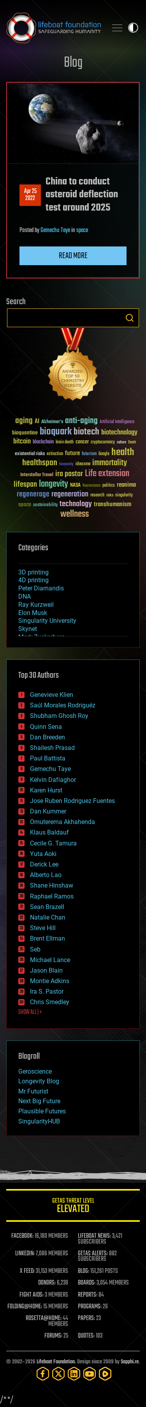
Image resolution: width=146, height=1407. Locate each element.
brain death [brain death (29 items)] (65, 442)
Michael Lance (50, 960)
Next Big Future (39, 1101)
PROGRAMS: (90, 1307)
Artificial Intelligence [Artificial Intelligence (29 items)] (117, 422)
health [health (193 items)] (122, 452)
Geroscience (35, 1071)
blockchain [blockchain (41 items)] (43, 442)
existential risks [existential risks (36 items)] (30, 454)
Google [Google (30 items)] (104, 454)
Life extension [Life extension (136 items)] (107, 474)
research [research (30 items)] (97, 495)
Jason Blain (46, 970)
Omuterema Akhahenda (62, 822)
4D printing (33, 580)
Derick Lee (44, 864)
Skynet (27, 629)
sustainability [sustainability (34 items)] (45, 505)
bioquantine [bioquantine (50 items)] (25, 432)
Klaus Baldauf (49, 832)
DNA (24, 596)
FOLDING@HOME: (24, 1307)
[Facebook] (43, 1373)
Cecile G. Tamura (53, 843)
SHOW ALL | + (30, 1012)
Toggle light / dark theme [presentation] (133, 28)
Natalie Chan (47, 917)
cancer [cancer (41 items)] (82, 442)
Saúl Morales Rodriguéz (62, 705)
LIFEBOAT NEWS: (94, 1236)
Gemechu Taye (55, 230)
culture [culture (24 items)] (121, 442)
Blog (73, 63)
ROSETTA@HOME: (44, 1318)
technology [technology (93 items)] (76, 504)
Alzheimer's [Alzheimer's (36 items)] (52, 422)
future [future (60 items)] (72, 453)
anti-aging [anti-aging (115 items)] (81, 421)
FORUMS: (53, 1336)
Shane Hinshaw (51, 885)
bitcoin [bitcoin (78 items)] (22, 442)
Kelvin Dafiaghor (53, 779)
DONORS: (47, 1283)
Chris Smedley (49, 1002)
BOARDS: (86, 1283)
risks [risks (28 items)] (109, 495)
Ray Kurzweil (36, 604)
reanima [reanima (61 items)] (126, 485)
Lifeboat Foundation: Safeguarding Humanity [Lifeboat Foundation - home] (53, 27)
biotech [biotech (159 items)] (86, 432)
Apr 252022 (30, 195)
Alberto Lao (46, 875)
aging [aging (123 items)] (24, 421)
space (82, 230)
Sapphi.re (130, 1361)
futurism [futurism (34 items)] (89, 454)
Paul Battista (47, 758)
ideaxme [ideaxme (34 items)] (83, 464)
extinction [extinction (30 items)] (55, 454)
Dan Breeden (47, 737)
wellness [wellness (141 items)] (74, 514)
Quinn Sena (46, 726)
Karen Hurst (46, 790)
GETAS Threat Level (73, 1206)
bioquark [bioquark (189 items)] (56, 432)
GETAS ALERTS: (93, 1254)
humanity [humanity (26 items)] (66, 464)
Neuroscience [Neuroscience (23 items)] (91, 486)
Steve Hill (43, 928)
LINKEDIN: (25, 1254)
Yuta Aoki (43, 854)
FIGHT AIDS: (31, 1295)
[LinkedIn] (74, 1373)
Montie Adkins (49, 981)
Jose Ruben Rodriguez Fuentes (72, 801)
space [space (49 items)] (24, 504)
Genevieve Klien (51, 694)
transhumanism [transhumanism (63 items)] (112, 504)
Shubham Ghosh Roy (59, 715)
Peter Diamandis (41, 588)
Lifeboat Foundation (56, 1361)
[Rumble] (105, 1373)
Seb (35, 949)
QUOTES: (86, 1336)
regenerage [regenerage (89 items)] (33, 494)
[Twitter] (58, 1373)
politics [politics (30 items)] (108, 485)
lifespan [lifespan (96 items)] (25, 484)
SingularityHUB (39, 1121)
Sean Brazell (47, 907)
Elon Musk (32, 613)
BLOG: (83, 1271)
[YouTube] (89, 1373)
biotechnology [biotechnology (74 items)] (119, 433)
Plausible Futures (42, 1111)
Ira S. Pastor (46, 991)
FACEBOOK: (22, 1236)
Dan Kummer (48, 811)
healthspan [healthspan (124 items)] (39, 463)
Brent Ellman (47, 938)
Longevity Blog (38, 1081)
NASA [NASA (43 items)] (75, 485)
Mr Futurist (33, 1091)
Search (129, 317)
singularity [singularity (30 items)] (124, 495)
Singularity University (47, 620)
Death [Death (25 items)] (132, 442)
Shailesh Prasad (52, 747)
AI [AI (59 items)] (37, 421)
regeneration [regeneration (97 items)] (69, 494)
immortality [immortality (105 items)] (109, 463)
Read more (73, 255)
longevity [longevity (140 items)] (53, 484)
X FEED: (27, 1271)
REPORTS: (87, 1295)
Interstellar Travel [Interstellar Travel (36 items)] (36, 475)
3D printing (33, 572)
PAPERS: (86, 1318)
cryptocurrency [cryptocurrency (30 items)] (103, 442)
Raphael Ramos (52, 896)
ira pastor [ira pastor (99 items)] (69, 474)
